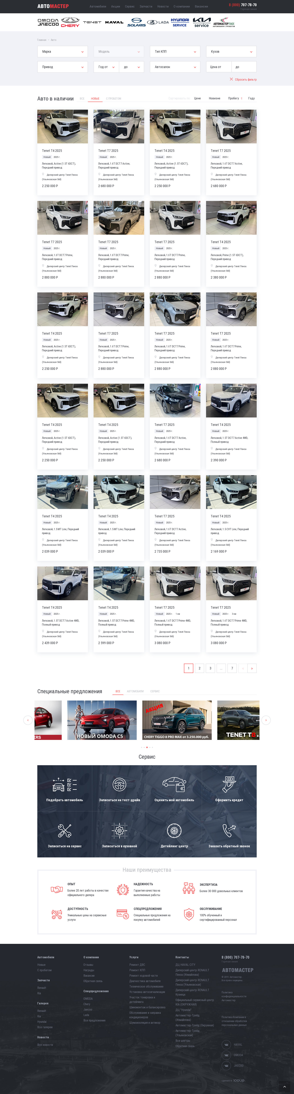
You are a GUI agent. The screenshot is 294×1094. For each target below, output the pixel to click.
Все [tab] (82, 98)
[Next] (252, 668)
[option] (72, 720)
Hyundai (41, 1022)
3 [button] (147, 747)
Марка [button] (46, 51)
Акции (115, 6)
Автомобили (98, 6)
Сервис (130, 6)
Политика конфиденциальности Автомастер (234, 996)
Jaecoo (87, 1009)
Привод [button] (47, 67)
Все (118, 691)
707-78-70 (243, 5)
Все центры (183, 1040)
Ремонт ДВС (137, 965)
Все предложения (94, 1020)
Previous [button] (28, 720)
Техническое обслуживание (146, 986)
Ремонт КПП (137, 970)
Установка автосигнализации (147, 992)
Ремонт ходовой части (143, 975)
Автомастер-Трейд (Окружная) (195, 1025)
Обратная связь (93, 981)
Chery (86, 1004)
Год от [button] (103, 67)
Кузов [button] (215, 51)
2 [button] (144, 747)
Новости (163, 6)
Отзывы (88, 965)
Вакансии (201, 6)
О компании (182, 6)
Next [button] (266, 720)
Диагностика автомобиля (144, 981)
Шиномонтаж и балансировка (147, 1007)
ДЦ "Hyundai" (183, 1010)
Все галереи (44, 1027)
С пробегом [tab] (113, 98)
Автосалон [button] (162, 67)
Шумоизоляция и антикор (144, 1022)
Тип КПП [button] (160, 51)
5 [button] (152, 747)
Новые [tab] (95, 98)
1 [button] (141, 747)
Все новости (45, 1045)
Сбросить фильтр (243, 79)
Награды (88, 970)
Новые (41, 965)
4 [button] (149, 747)
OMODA (88, 998)
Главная (41, 39)
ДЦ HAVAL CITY (185, 965)
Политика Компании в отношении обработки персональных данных (234, 1021)
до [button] (126, 67)
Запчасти (146, 6)
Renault (41, 988)
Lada (86, 1015)
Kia (39, 993)
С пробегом (44, 970)
